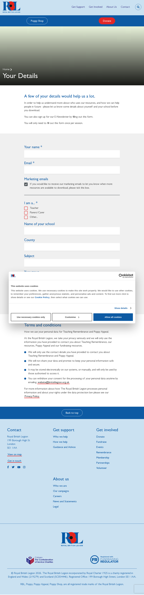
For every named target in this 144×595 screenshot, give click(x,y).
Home (6, 69)
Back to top (72, 412)
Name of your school (39, 224)
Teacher (34, 207)
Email (28, 163)
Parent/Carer (37, 212)
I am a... (29, 203)
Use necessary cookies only (31, 317)
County (29, 240)
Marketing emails (36, 179)
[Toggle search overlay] (138, 7)
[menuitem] (78, 7)
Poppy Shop (37, 20)
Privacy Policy (32, 396)
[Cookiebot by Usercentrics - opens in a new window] (121, 276)
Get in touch (14, 460)
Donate (107, 20)
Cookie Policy (42, 297)
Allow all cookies (113, 317)
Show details (121, 308)
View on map (15, 454)
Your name (32, 147)
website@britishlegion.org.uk (53, 382)
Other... (34, 216)
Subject (29, 256)
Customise (72, 317)
